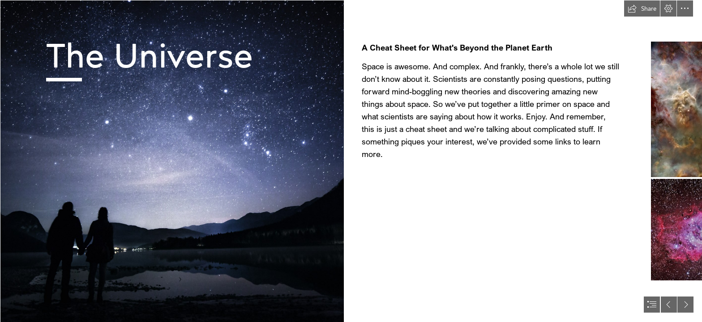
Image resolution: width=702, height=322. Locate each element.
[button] (642, 8)
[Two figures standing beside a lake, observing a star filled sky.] (172, 161)
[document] (351, 161)
